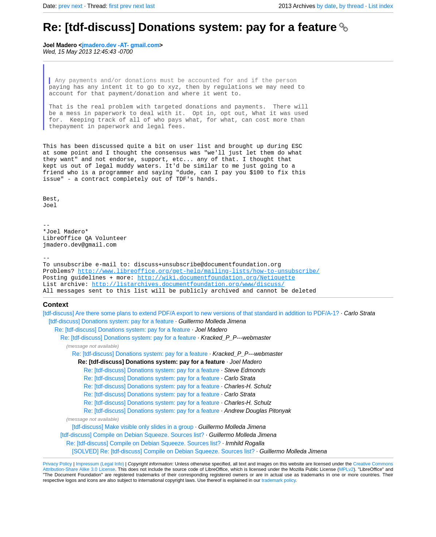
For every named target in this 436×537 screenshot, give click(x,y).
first (114, 6)
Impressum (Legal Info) (100, 515)
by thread (351, 6)
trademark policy (279, 531)
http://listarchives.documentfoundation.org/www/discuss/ (188, 334)
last (150, 6)
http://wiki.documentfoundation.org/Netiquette (216, 325)
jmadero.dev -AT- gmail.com (120, 45)
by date (326, 6)
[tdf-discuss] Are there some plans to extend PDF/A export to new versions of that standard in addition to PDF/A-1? (191, 364)
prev (64, 6)
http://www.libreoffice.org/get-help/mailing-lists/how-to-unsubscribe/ (199, 317)
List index (381, 6)
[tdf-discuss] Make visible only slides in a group (133, 478)
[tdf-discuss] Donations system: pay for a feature (111, 372)
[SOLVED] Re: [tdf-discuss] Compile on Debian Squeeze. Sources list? (163, 502)
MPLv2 (346, 520)
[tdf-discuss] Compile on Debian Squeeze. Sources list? (132, 486)
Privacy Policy (57, 515)
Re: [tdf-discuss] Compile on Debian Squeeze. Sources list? (143, 494)
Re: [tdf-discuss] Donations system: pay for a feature (195, 27)
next (77, 6)
